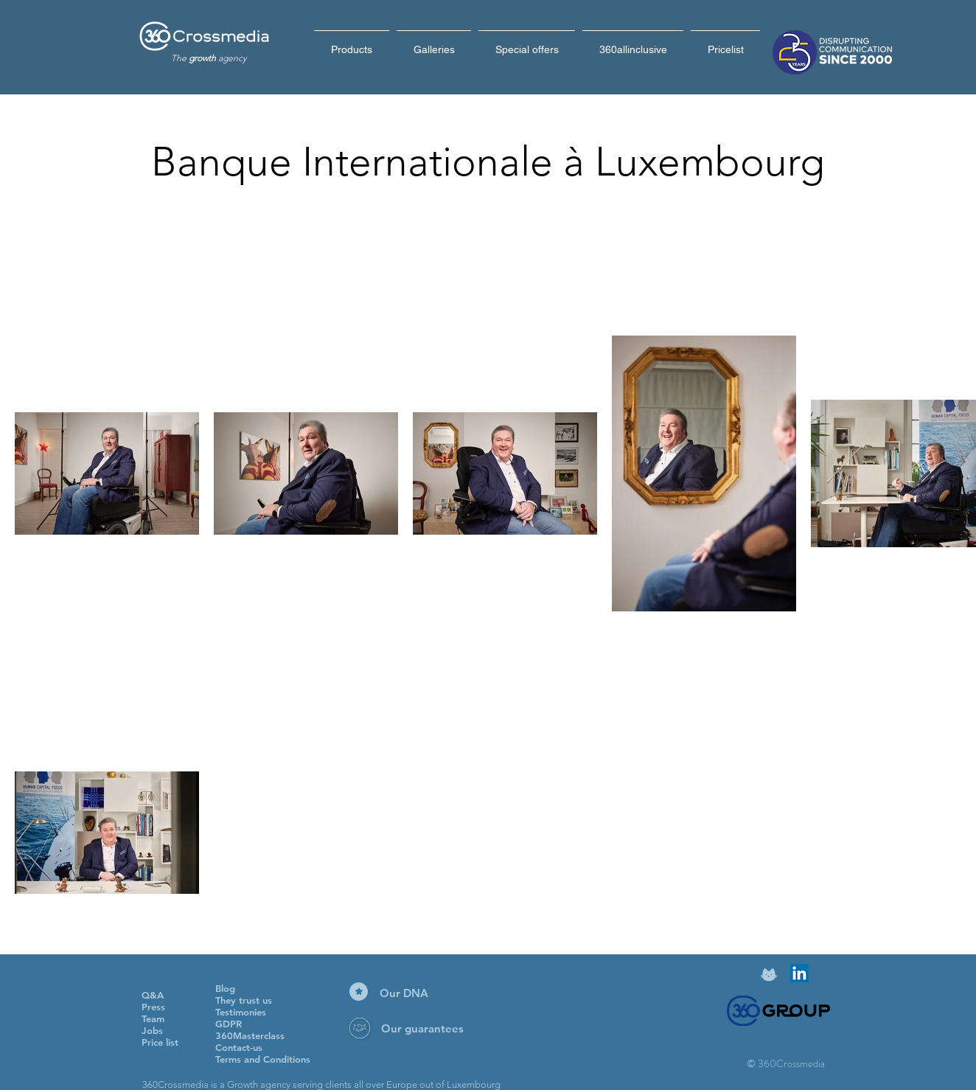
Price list (160, 1042)
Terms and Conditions (262, 1059)
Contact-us (238, 1047)
